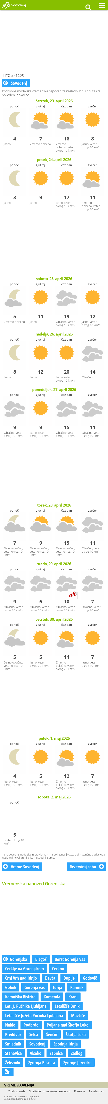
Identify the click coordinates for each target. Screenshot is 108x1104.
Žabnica (56, 1053)
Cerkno (58, 968)
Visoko (35, 1053)
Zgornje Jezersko (77, 1062)
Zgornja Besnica (41, 1062)
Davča (50, 978)
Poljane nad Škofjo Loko (68, 1025)
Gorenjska (15, 959)
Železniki (12, 1062)
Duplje (69, 978)
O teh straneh (16, 1091)
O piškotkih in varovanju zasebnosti (49, 1091)
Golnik (10, 987)
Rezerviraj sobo (87, 866)
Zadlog (76, 1053)
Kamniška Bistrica (20, 997)
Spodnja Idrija (65, 1044)
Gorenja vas (34, 987)
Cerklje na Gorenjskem (24, 968)
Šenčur (52, 1034)
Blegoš (41, 959)
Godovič (90, 978)
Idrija (57, 987)
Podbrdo (31, 1025)
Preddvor (13, 1034)
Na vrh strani (96, 1091)
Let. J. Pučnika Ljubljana (26, 1006)
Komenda (52, 997)
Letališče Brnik (67, 1006)
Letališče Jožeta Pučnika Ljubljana (34, 1015)
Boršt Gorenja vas (70, 959)
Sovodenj (15, 83)
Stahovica (13, 1053)
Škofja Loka (76, 1034)
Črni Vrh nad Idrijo (21, 978)
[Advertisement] (54, 42)
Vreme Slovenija (19, 1085)
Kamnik (76, 987)
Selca (33, 1034)
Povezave (79, 1091)
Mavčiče (78, 1015)
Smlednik (13, 1044)
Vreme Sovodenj (21, 866)
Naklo (10, 1025)
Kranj (72, 997)
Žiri (7, 1072)
